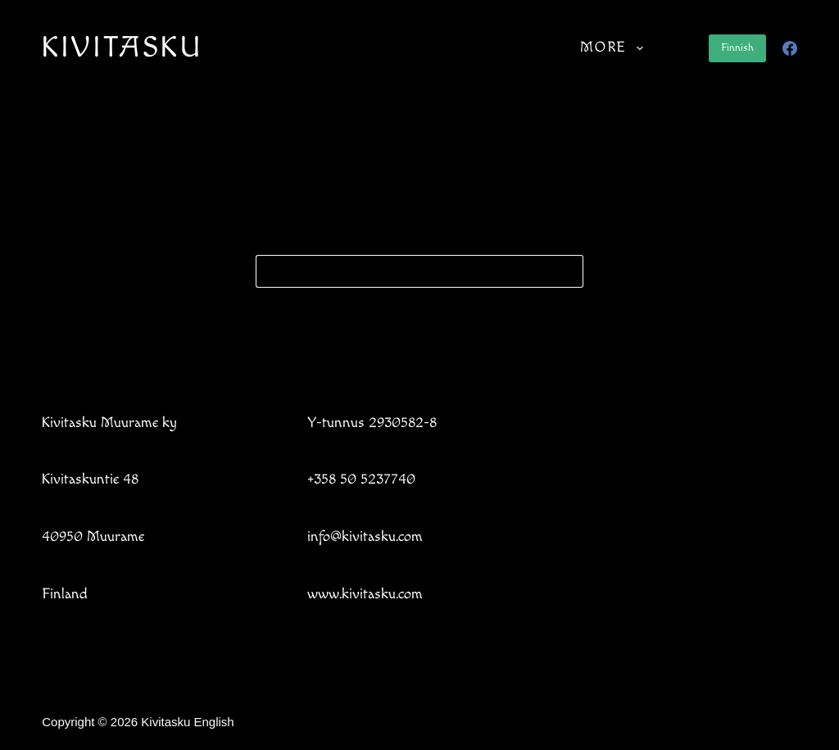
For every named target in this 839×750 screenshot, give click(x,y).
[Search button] (567, 271)
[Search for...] (403, 271)
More (615, 48)
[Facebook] (789, 48)
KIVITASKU (122, 48)
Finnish (737, 47)
